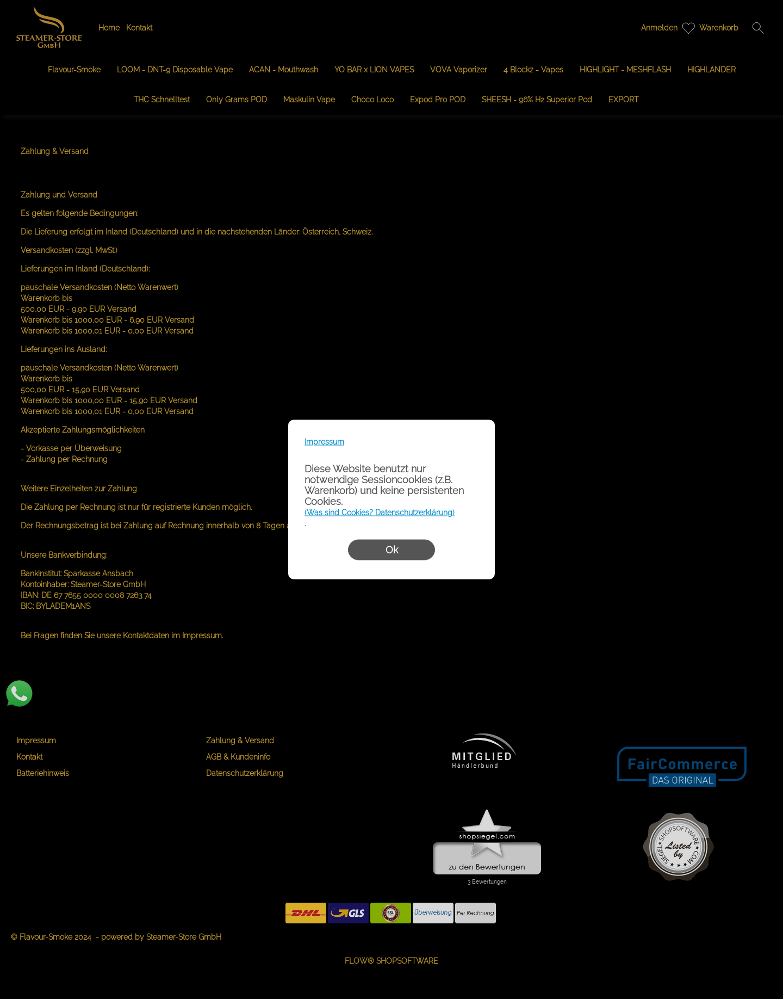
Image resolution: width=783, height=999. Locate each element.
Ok (392, 550)
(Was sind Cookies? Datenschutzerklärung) (379, 512)
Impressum (324, 441)
